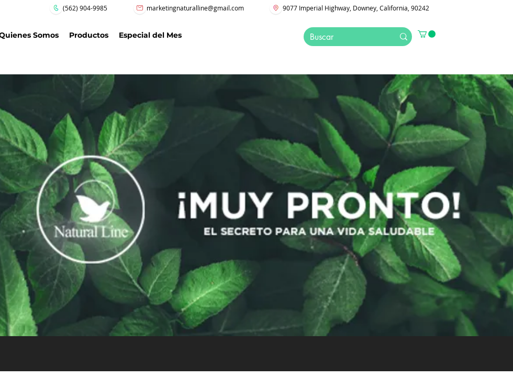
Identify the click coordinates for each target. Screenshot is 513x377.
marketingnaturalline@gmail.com (195, 8)
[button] (427, 34)
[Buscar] (341, 37)
